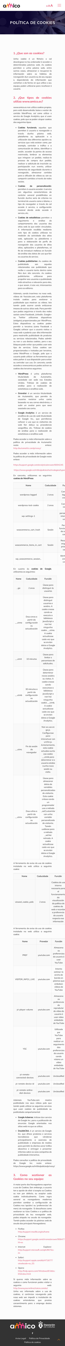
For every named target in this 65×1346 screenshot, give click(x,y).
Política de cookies (32, 1342)
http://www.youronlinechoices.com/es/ (30, 1288)
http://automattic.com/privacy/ (27, 448)
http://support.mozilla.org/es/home (33, 1231)
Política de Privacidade (39, 1338)
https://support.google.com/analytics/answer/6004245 (38, 465)
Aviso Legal (20, 1338)
